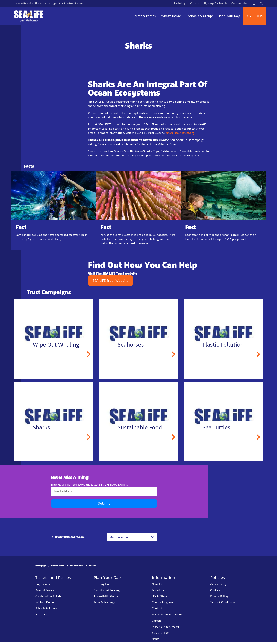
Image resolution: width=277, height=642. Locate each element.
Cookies (215, 590)
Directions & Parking (107, 590)
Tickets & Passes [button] (144, 16)
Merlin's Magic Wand (165, 626)
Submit (104, 503)
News (155, 638)
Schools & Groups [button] (200, 16)
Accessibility (218, 584)
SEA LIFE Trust (160, 632)
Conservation (239, 3)
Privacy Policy (219, 596)
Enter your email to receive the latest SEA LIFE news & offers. (90, 484)
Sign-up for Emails (215, 3)
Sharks (92, 565)
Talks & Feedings (104, 602)
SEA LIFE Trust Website (110, 280)
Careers (195, 3)
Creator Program (162, 602)
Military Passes (44, 602)
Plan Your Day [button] (229, 16)
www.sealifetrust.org (180, 133)
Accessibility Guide (106, 596)
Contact (157, 608)
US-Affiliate (159, 596)
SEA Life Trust (76, 565)
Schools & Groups (46, 608)
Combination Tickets (48, 596)
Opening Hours (103, 584)
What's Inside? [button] (171, 16)
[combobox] (132, 537)
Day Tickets (42, 584)
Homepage (40, 565)
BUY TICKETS (254, 16)
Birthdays (180, 3)
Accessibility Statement (167, 614)
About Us (158, 590)
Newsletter (159, 584)
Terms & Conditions (222, 602)
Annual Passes (44, 590)
